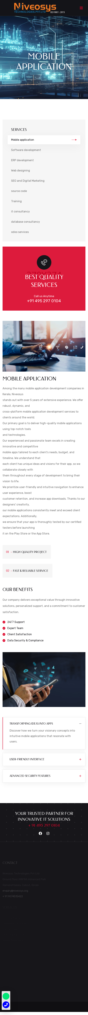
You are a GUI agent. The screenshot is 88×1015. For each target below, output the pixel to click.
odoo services (20, 232)
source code (19, 191)
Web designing (20, 170)
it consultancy (20, 211)
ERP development (22, 160)
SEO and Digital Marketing (28, 180)
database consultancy (25, 221)
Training (16, 201)
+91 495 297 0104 (44, 300)
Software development (26, 150)
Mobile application (44, 139)
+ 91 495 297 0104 (44, 825)
